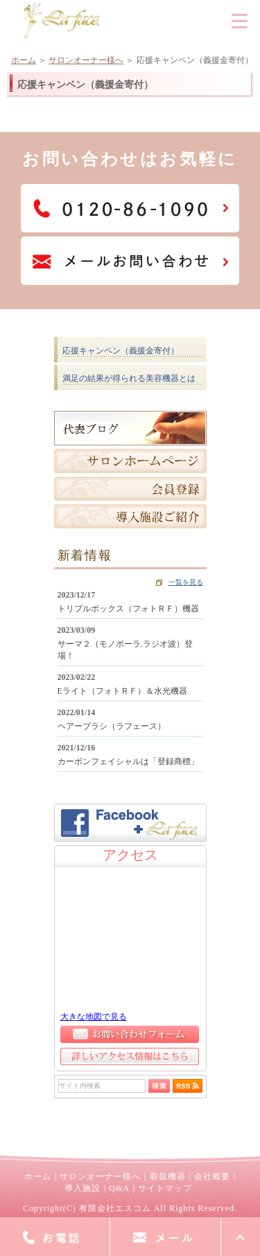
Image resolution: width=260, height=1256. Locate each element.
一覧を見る (185, 582)
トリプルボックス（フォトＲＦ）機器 (128, 608)
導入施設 (82, 1188)
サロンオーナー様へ (86, 60)
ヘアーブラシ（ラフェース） (112, 726)
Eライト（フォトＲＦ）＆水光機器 (122, 691)
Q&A (119, 1188)
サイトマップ (165, 1188)
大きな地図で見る (93, 1017)
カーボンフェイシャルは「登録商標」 (128, 761)
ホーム (23, 60)
